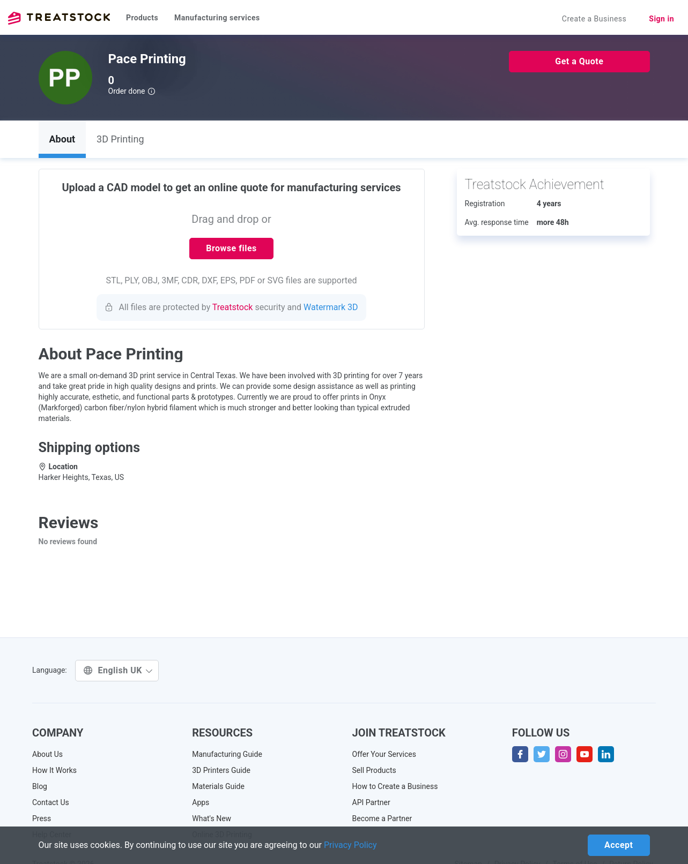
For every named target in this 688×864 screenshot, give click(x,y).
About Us (47, 754)
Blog (39, 786)
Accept (618, 845)
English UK (118, 670)
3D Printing (120, 139)
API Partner (371, 802)
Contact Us (50, 802)
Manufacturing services (217, 17)
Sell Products (374, 770)
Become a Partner (382, 818)
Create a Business (594, 18)
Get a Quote (579, 61)
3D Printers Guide (221, 770)
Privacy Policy (350, 845)
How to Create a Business (395, 786)
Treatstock (59, 18)
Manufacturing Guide (227, 754)
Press (41, 818)
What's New (211, 818)
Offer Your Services (384, 754)
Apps (200, 802)
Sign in (661, 18)
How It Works (54, 770)
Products (142, 17)
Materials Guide (218, 786)
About (62, 139)
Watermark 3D (331, 307)
